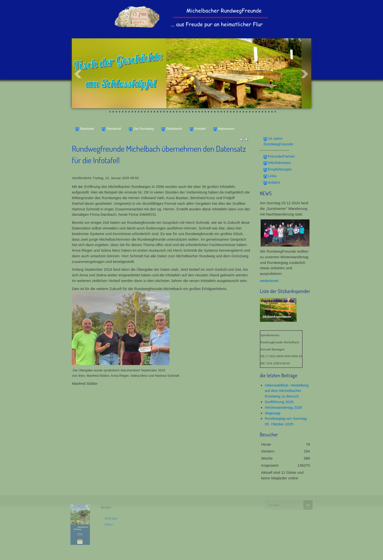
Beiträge (109, 518)
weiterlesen (269, 281)
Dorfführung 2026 (279, 402)
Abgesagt (272, 413)
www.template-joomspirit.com (191, 555)
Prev (78, 74)
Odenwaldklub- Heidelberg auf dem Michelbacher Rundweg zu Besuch (287, 390)
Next (305, 74)
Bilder (107, 524)
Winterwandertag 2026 (283, 407)
